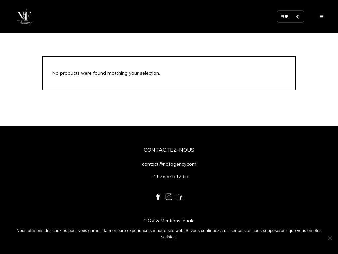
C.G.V (149, 221)
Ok (171, 245)
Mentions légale (178, 221)
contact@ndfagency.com (169, 164)
